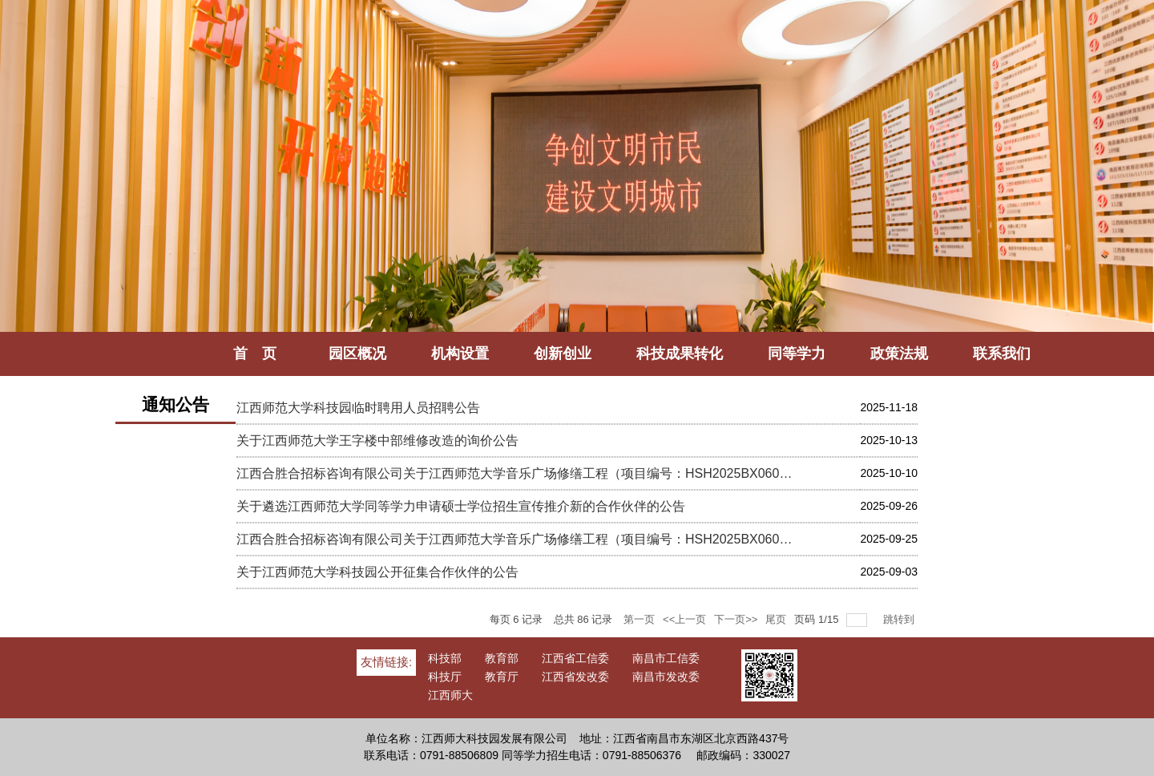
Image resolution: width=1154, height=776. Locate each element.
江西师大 (450, 695)
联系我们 (1002, 354)
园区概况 (357, 354)
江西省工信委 (575, 658)
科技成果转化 (679, 354)
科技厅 (445, 676)
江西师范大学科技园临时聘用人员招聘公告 (358, 407)
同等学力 (796, 354)
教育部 (501, 658)
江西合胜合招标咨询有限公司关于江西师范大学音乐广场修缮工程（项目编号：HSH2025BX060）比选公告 (517, 539)
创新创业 (562, 354)
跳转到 (900, 619)
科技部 (445, 658)
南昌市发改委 (666, 676)
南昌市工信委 (666, 658)
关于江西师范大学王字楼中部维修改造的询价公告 (377, 440)
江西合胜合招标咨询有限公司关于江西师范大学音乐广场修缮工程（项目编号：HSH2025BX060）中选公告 (517, 473)
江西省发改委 (575, 676)
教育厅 (501, 676)
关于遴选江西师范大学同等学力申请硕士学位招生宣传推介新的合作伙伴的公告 (460, 506)
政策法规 (899, 354)
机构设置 (460, 354)
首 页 (262, 354)
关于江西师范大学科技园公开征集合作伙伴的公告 (377, 572)
